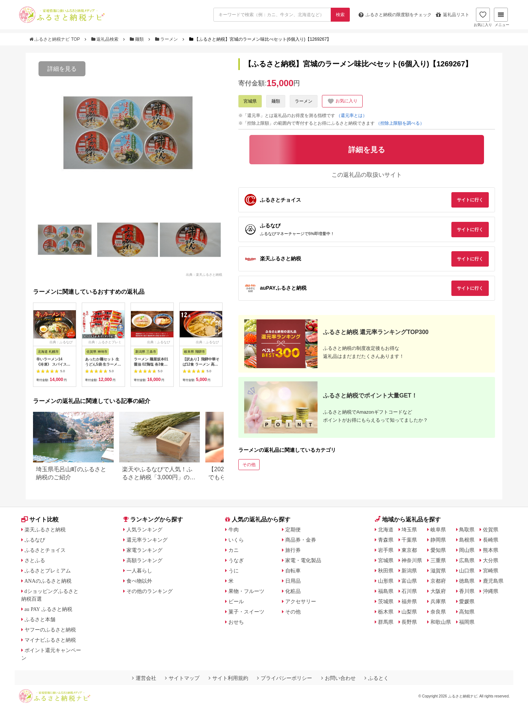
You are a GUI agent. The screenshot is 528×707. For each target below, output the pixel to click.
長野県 (409, 621)
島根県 (466, 539)
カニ (233, 550)
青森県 (385, 539)
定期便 (293, 529)
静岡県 (438, 539)
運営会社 (144, 678)
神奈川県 (412, 560)
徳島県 (466, 580)
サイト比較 (40, 519)
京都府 (438, 580)
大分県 (490, 560)
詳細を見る (62, 69)
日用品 (293, 580)
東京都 (409, 550)
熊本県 (490, 550)
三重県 (438, 560)
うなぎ (236, 560)
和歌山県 (440, 621)
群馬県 (385, 621)
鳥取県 (466, 529)
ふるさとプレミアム (48, 570)
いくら (236, 539)
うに (233, 570)
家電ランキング (144, 550)
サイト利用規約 (228, 678)
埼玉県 (409, 529)
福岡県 (466, 621)
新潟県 (409, 570)
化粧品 (293, 591)
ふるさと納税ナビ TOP (55, 39)
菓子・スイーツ (246, 611)
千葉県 (409, 539)
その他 (249, 464)
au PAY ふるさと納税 (49, 609)
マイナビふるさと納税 (50, 639)
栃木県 (385, 611)
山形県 (385, 580)
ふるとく (376, 678)
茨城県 (385, 601)
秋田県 (385, 570)
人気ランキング (144, 529)
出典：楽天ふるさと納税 (204, 274)
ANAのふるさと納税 (48, 580)
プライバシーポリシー (284, 678)
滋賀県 (438, 570)
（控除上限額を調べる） (400, 123)
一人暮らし (139, 570)
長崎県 (490, 539)
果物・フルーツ (246, 591)
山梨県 (409, 611)
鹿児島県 (493, 580)
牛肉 (233, 529)
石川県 (409, 591)
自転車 (293, 570)
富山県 (409, 580)
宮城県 (250, 101)
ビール (236, 601)
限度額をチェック (395, 14)
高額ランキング (144, 560)
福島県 (385, 591)
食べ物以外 (139, 580)
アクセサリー (300, 601)
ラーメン (167, 39)
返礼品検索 (105, 39)
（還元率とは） (351, 115)
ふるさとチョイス (45, 550)
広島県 (466, 560)
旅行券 (293, 550)
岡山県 (466, 550)
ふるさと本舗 (40, 619)
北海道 (385, 529)
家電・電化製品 (303, 560)
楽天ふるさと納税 (45, 529)
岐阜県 (438, 529)
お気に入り (483, 17)
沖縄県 (490, 591)
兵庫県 (438, 601)
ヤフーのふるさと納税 (50, 629)
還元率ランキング (147, 539)
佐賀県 (490, 529)
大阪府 (438, 591)
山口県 (466, 570)
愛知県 (438, 550)
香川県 (466, 591)
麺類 (137, 39)
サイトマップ (182, 678)
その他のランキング (149, 591)
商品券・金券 (300, 539)
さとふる (35, 560)
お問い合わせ (338, 678)
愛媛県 (466, 601)
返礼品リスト (452, 15)
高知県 (466, 611)
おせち (236, 621)
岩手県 (385, 550)
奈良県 (438, 611)
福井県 (409, 601)
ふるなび (35, 539)
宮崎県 (490, 570)
